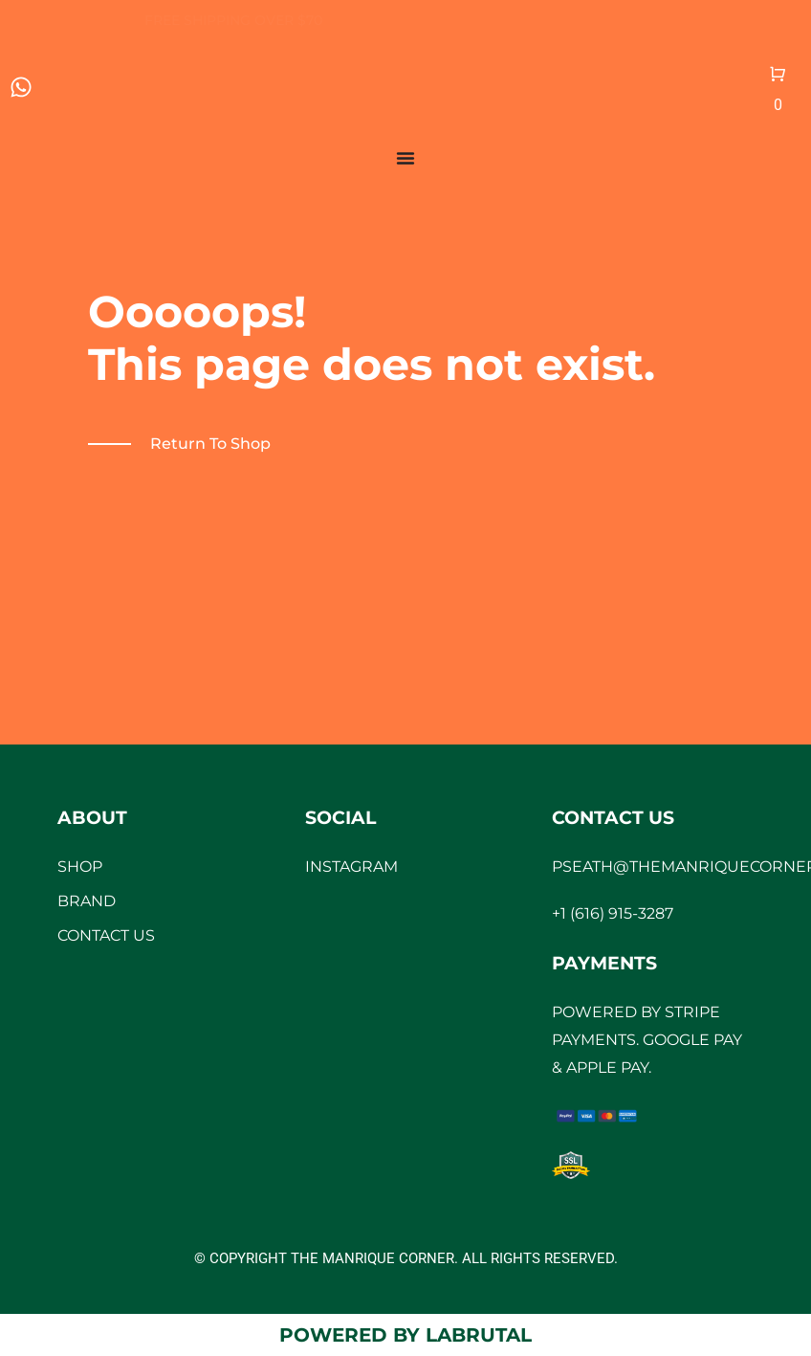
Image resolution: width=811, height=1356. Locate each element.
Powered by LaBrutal (405, 1334)
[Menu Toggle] (405, 157)
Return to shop (210, 443)
